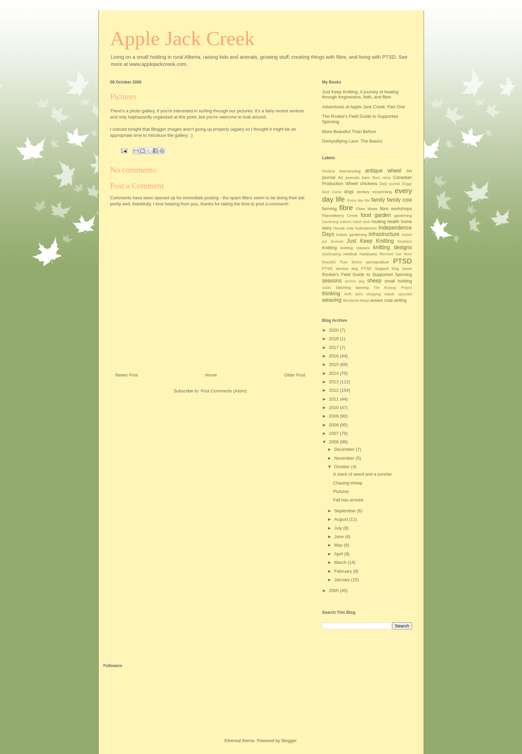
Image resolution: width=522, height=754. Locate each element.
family (378, 200)
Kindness (405, 241)
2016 (334, 355)
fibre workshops (396, 208)
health (393, 221)
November (345, 458)
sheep (374, 280)
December (345, 449)
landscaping (331, 254)
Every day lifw (358, 200)
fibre (346, 208)
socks (326, 288)
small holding (398, 280)
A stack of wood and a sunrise (362, 474)
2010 (334, 407)
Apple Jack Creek (182, 38)
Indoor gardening (351, 234)
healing (378, 221)
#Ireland (328, 171)
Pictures (341, 491)
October (342, 466)
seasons (332, 280)
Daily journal (390, 184)
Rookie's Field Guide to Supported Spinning (367, 274)
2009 (334, 416)
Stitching (343, 287)
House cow (343, 228)
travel (389, 294)
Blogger (288, 740)
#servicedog (350, 171)
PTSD (402, 261)
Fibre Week (367, 208)
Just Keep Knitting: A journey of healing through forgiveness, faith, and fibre (360, 94)
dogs (349, 191)
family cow (399, 200)
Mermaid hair (391, 254)
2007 (334, 433)
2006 (334, 441)
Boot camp (381, 178)
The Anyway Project (392, 288)
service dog (355, 281)
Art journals (348, 177)
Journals (336, 241)
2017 (334, 347)
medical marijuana (360, 254)
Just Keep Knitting (370, 241)
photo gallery (142, 110)
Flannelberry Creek (340, 215)
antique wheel (383, 170)
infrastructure (384, 234)
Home (211, 375)
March (341, 562)
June (339, 536)
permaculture (377, 262)
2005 (334, 590)
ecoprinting (382, 191)
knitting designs (392, 247)
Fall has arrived (348, 499)
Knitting (329, 247)
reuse (407, 268)
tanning (362, 287)
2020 (334, 330)
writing (400, 300)
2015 (334, 364)
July (338, 528)
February (343, 571)
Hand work (361, 222)
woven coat (381, 300)
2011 (334, 399)
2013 (334, 381)
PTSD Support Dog (380, 268)
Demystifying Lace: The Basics (352, 141)
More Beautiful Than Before (349, 131)
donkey (363, 191)
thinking (331, 293)
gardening (403, 215)
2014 (334, 373)
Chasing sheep (348, 482)
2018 (334, 338)
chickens (369, 183)
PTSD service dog (340, 268)
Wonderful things (356, 300)
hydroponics (366, 228)
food (366, 215)
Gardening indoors (337, 222)
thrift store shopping (363, 294)
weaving (332, 300)
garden (382, 215)
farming (329, 208)
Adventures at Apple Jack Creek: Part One (363, 106)
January (342, 579)
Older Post (294, 375)
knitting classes (354, 247)
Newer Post (126, 375)
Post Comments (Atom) (224, 390)
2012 (334, 390)
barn (366, 177)
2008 (334, 424)
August (341, 519)
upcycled (405, 294)
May (339, 545)
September (345, 510)
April (339, 553)
